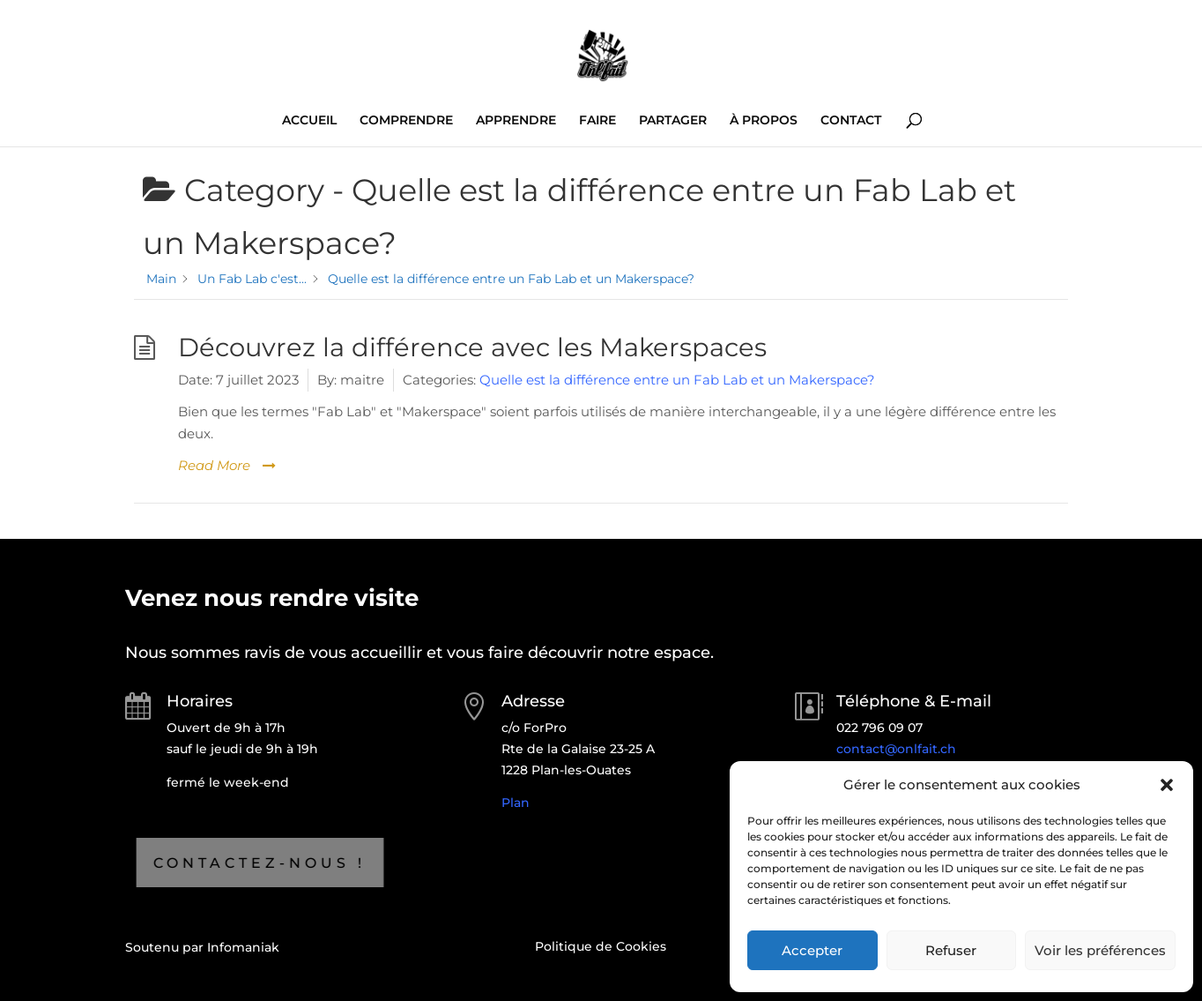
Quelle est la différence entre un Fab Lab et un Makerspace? (677, 379)
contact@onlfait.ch (896, 749)
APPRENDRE (516, 121)
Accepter (812, 950)
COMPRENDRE (406, 121)
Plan (515, 803)
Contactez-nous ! (181, 863)
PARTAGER (673, 121)
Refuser (950, 950)
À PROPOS (764, 121)
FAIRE (597, 121)
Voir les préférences (1100, 950)
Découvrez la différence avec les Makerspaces (472, 347)
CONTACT (850, 121)
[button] (1167, 785)
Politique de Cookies (600, 946)
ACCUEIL (309, 121)
